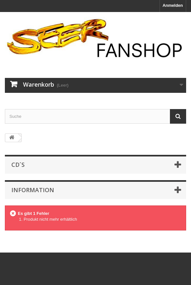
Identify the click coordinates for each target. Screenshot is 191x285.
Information (32, 190)
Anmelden (172, 5)
